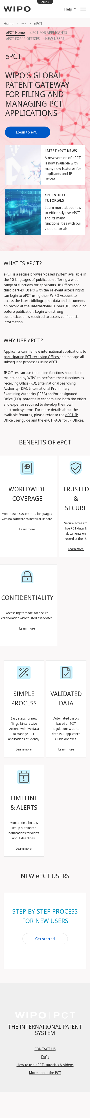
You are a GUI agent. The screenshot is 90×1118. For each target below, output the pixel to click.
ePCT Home (15, 32)
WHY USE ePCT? (23, 340)
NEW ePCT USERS (45, 875)
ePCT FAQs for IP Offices (63, 420)
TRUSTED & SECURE (76, 498)
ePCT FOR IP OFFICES (23, 38)
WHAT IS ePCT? (23, 263)
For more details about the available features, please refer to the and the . (44, 415)
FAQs (45, 1056)
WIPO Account (61, 295)
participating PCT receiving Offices (32, 356)
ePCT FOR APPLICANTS (48, 32)
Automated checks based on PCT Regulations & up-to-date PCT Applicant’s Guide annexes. (66, 728)
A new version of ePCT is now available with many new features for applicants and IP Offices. (63, 168)
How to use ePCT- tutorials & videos (45, 1064)
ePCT (13, 56)
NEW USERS (54, 38)
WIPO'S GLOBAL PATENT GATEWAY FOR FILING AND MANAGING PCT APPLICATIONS (37, 94)
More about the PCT (45, 1072)
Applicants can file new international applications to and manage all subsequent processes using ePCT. (45, 356)
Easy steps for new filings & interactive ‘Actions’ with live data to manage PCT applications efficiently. (24, 728)
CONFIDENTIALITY (27, 597)
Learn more (27, 529)
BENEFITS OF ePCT (45, 442)
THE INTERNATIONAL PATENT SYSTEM (45, 1030)
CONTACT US (45, 1048)
